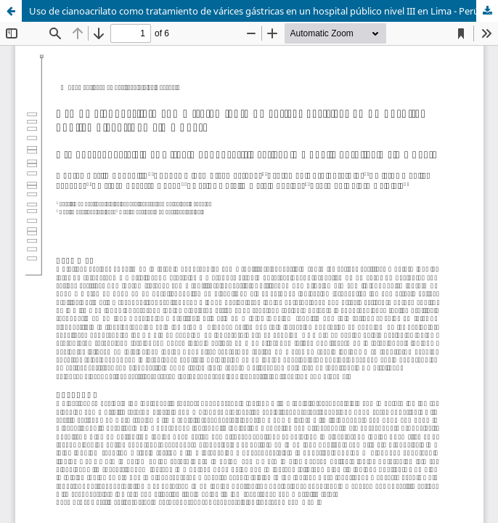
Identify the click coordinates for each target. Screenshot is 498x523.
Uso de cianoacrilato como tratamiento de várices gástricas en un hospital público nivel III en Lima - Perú (254, 10)
